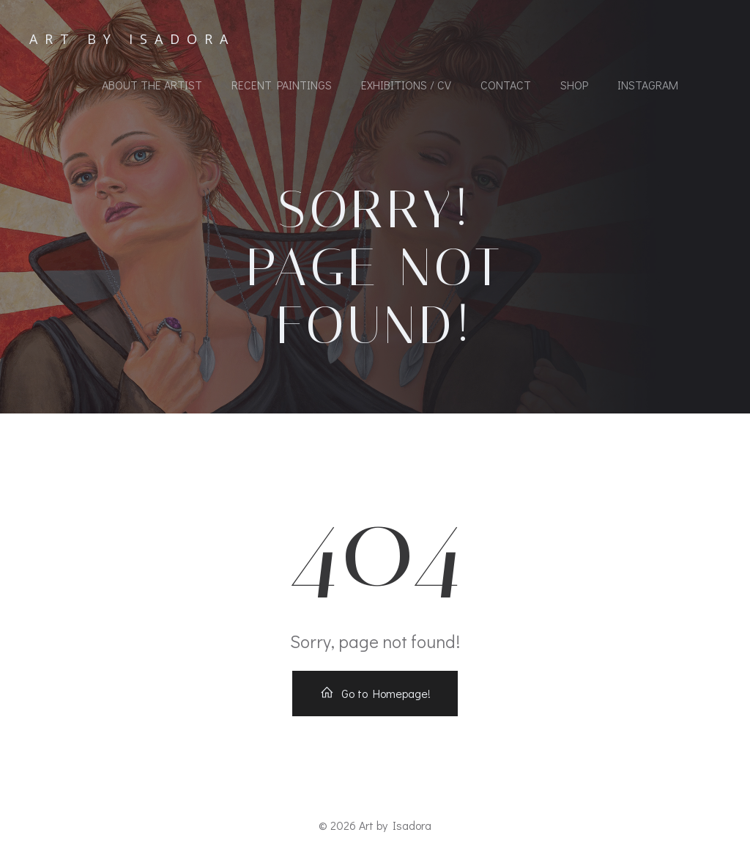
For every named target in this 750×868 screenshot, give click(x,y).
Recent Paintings (281, 84)
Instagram (647, 84)
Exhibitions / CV (406, 84)
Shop (574, 84)
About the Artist (152, 84)
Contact (505, 84)
